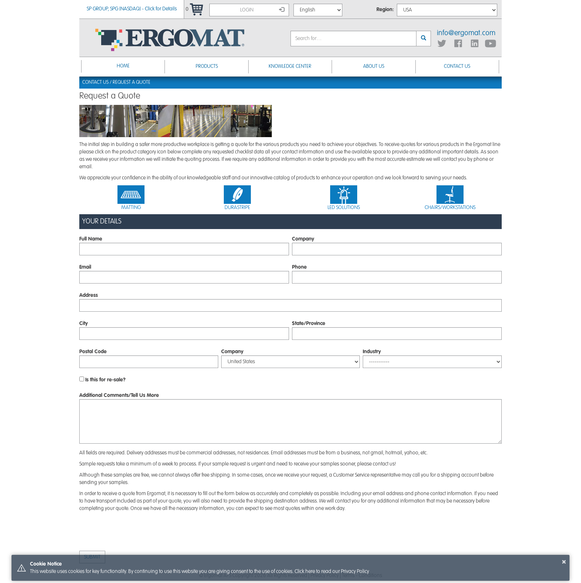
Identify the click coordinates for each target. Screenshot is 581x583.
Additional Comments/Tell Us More (119, 395)
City (83, 323)
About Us (373, 66)
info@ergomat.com (466, 33)
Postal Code (93, 351)
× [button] (564, 562)
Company (303, 239)
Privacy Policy (355, 571)
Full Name (90, 239)
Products (207, 66)
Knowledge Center (290, 66)
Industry (372, 351)
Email (85, 267)
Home (123, 66)
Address (88, 295)
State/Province (308, 323)
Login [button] (262, 10)
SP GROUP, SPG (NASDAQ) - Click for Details (132, 8)
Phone (299, 267)
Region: (385, 9)
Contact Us (457, 66)
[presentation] (135, 532)
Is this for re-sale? (105, 379)
